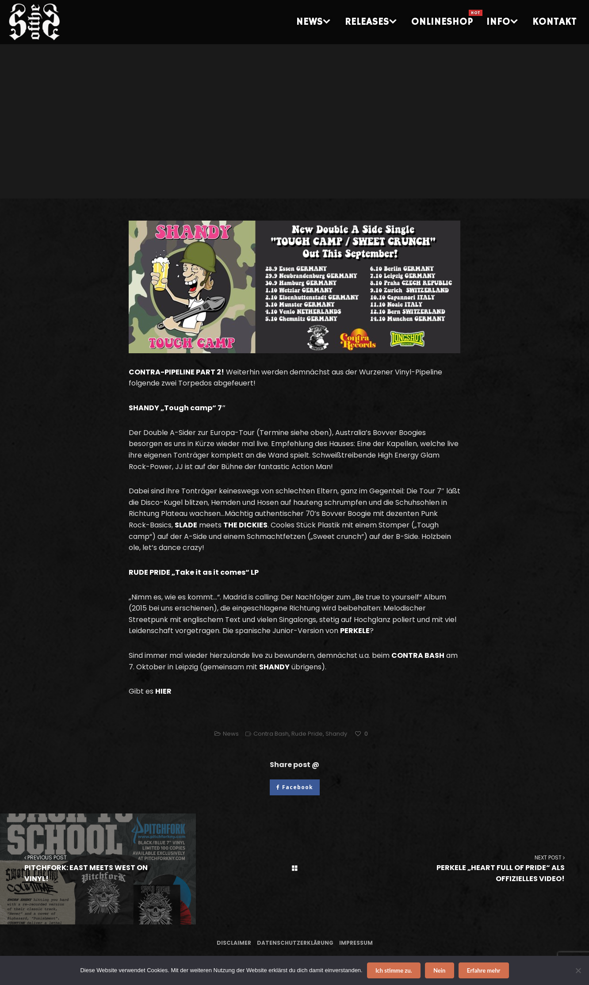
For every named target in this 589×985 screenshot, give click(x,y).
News (231, 733)
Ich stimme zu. (393, 970)
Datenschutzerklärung (295, 943)
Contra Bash (271, 733)
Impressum (356, 943)
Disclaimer (234, 943)
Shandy (336, 733)
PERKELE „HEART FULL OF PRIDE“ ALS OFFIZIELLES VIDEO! (491, 868)
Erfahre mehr (484, 970)
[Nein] (578, 970)
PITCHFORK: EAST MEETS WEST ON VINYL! (98, 868)
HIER (163, 691)
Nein (439, 970)
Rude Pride (307, 733)
